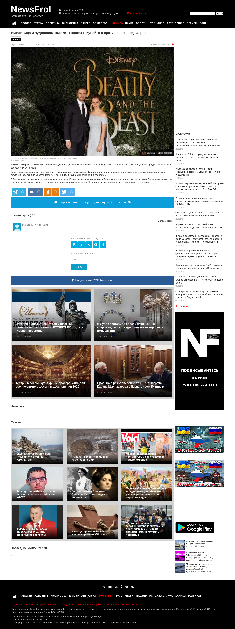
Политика (53, 22)
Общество (100, 22)
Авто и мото (175, 22)
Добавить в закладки (160, 44)
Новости (25, 22)
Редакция (17, 604)
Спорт (140, 22)
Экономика (70, 22)
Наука (129, 22)
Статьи (39, 22)
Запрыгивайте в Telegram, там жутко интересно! (92, 202)
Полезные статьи (131, 604)
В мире (85, 22)
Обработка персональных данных (55, 604)
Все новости (181, 306)
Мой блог (195, 596)
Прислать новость (136, 13)
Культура (116, 22)
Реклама (29, 604)
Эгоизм (192, 22)
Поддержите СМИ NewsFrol (92, 280)
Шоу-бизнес (155, 22)
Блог (203, 22)
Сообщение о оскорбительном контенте (98, 604)
